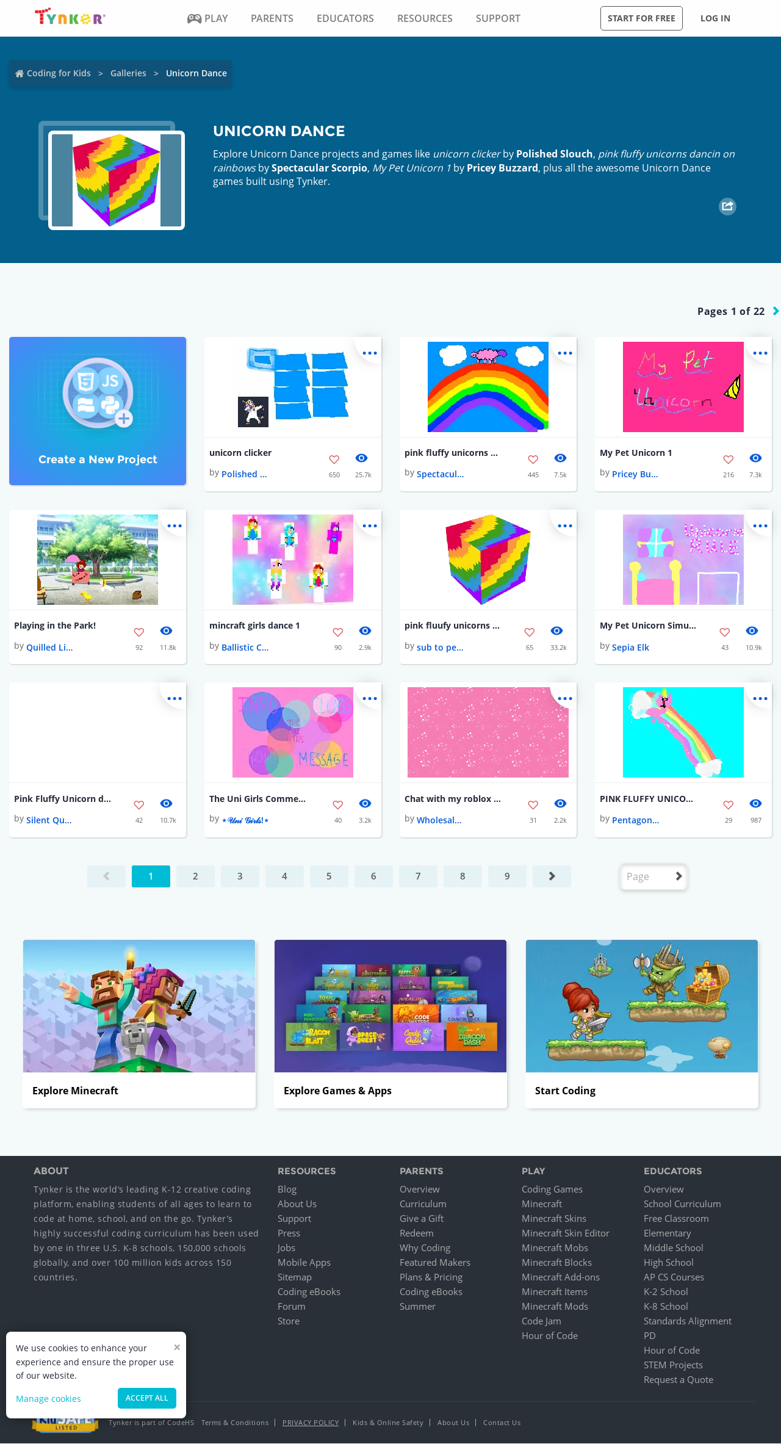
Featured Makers (435, 1263)
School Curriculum (682, 1204)
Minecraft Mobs (555, 1248)
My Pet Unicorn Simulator (648, 626)
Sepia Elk (630, 647)
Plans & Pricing (431, 1277)
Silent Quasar (50, 820)
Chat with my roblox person (453, 798)
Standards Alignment (688, 1321)
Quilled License (50, 647)
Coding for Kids (59, 73)
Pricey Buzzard (502, 168)
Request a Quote (678, 1380)
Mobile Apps (304, 1263)
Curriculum (423, 1204)
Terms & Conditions (234, 1423)
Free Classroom (676, 1219)
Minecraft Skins (554, 1219)
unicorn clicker (240, 452)
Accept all (147, 1398)
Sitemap (295, 1277)
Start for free (641, 18)
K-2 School (666, 1292)
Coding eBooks (309, 1292)
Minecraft (542, 1204)
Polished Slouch (554, 154)
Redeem (417, 1233)
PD (650, 1336)
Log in (715, 18)
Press (289, 1233)
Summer (418, 1307)
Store (289, 1321)
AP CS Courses (674, 1277)
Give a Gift (422, 1219)
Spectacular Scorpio (319, 168)
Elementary (667, 1233)
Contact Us (501, 1423)
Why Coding (425, 1248)
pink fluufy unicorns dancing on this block (453, 626)
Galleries (128, 73)
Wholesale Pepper (441, 820)
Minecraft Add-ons (561, 1277)
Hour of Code (550, 1336)
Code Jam (541, 1321)
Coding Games (552, 1189)
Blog (287, 1189)
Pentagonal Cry (636, 820)
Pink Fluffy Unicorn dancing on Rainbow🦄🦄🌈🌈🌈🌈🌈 (63, 798)
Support (294, 1219)
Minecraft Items (555, 1292)
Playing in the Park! (55, 626)
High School (669, 1263)
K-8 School (666, 1307)
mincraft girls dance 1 (254, 626)
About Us (297, 1204)
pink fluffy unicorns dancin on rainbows (453, 452)
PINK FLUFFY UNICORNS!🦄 (648, 798)
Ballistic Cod (245, 647)
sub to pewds (441, 647)
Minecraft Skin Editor (566, 1233)
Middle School (674, 1248)
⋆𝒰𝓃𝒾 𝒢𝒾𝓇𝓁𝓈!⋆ (245, 820)
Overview (420, 1189)
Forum (292, 1307)
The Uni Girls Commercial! (258, 798)
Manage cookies (48, 1398)
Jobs (286, 1248)
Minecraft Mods (555, 1307)
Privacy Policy (311, 1423)
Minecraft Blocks (557, 1263)
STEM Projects (673, 1365)
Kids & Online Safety (388, 1423)
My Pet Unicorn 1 (636, 452)
